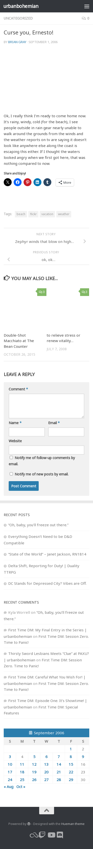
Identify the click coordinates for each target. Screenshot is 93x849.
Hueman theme (73, 823)
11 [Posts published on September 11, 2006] (22, 764)
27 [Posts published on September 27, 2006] (46, 779)
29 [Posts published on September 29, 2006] (71, 779)
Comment (18, 389)
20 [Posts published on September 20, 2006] (46, 771)
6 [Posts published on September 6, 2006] (46, 756)
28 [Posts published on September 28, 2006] (59, 779)
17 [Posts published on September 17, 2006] (10, 771)
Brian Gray (17, 42)
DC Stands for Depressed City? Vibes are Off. (47, 583)
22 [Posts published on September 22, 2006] (71, 771)
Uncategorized (18, 18)
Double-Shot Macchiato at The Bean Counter (19, 341)
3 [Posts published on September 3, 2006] (10, 756)
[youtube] (51, 835)
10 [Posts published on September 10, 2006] (10, 764)
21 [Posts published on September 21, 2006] (59, 771)
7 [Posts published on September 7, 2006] (59, 756)
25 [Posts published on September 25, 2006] (22, 779)
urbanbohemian (20, 6)
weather (63, 214)
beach (21, 214)
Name (15, 422)
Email (54, 422)
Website (15, 441)
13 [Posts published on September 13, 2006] (46, 764)
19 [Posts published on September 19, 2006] (34, 771)
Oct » (20, 786)
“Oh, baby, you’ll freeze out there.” (38, 524)
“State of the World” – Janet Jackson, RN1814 (47, 554)
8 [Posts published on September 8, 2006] (71, 756)
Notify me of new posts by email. (41, 474)
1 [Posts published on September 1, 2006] (71, 748)
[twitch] (42, 835)
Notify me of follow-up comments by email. (42, 460)
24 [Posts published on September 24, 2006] (10, 779)
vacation (47, 214)
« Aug (8, 786)
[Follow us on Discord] (60, 835)
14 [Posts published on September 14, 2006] (59, 764)
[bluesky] (33, 835)
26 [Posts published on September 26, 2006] (34, 779)
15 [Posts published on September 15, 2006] (71, 764)
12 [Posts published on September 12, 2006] (34, 764)
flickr (33, 214)
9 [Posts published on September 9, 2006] (83, 756)
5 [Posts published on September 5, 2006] (34, 756)
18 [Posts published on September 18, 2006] (22, 771)
